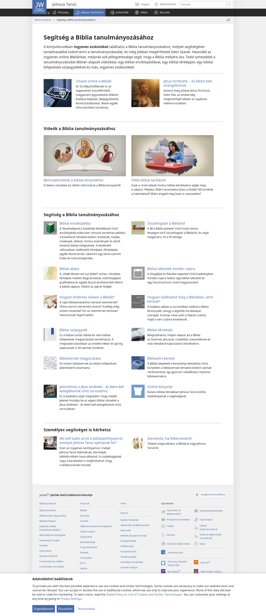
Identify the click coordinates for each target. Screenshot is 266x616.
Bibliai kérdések (159, 329)
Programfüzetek (88, 547)
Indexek (84, 552)
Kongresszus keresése (175, 520)
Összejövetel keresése (208, 511)
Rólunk (124, 513)
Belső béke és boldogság (52, 535)
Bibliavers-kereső (161, 358)
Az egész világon (129, 567)
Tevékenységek (128, 556)
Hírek (123, 503)
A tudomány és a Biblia (51, 561)
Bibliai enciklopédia (75, 223)
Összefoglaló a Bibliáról (166, 223)
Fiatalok (43, 545)
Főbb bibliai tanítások (148, 180)
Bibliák (83, 510)
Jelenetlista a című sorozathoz (92, 388)
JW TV (83, 563)
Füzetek (84, 520)
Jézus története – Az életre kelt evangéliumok (188, 83)
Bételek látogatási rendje (133, 535)
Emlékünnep (127, 546)
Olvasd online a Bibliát (93, 81)
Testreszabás (86, 609)
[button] (89, 12)
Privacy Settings (71, 599)
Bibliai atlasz (69, 268)
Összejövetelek (128, 540)
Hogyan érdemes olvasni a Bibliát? (87, 297)
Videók (83, 568)
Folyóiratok (86, 536)
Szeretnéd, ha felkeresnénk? (169, 438)
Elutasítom (65, 609)
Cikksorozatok (87, 531)
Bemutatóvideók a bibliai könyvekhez (73, 180)
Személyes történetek (131, 562)
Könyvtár (85, 503)
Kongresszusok (128, 551)
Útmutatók (86, 557)
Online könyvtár (160, 386)
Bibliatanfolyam (47, 520)
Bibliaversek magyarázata (80, 358)
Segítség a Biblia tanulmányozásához (50, 528)
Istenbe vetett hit (48, 556)
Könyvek (84, 515)
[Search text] (203, 4)
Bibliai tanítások (42, 19)
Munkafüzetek (87, 542)
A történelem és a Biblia (51, 566)
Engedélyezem (43, 609)
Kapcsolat (125, 530)
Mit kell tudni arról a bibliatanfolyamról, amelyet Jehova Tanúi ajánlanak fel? (91, 440)
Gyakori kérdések (129, 519)
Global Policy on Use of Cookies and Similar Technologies (144, 594)
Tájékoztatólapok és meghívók (96, 526)
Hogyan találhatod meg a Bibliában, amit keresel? (180, 299)
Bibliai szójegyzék (73, 329)
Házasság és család (49, 540)
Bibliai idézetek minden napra (171, 268)
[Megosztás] (228, 19)
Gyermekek (45, 550)
